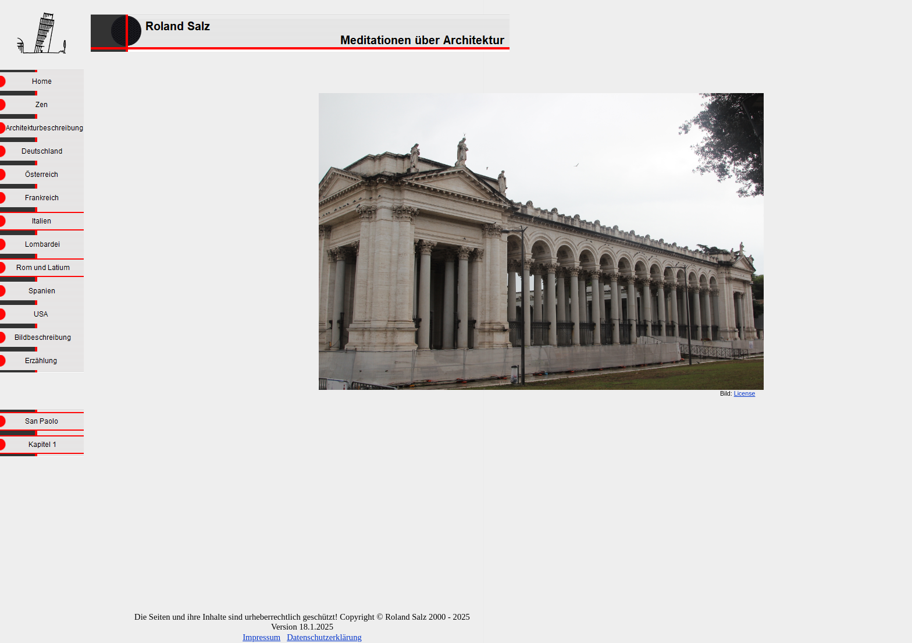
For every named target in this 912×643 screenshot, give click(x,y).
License (745, 393)
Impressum (261, 637)
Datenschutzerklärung (324, 637)
